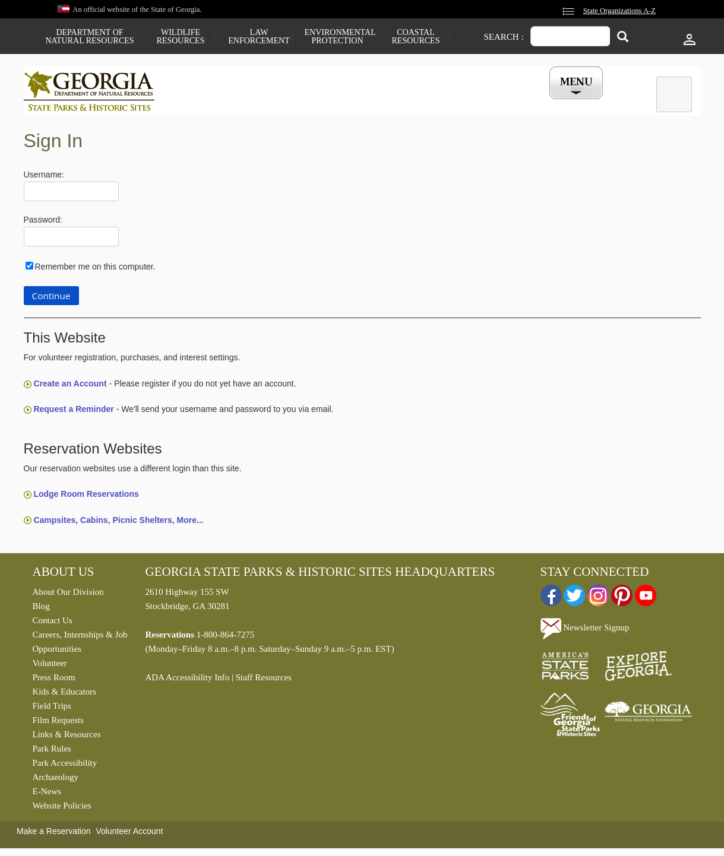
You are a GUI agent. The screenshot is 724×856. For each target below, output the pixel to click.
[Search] (623, 37)
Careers (351, 102)
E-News (47, 794)
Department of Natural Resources (89, 36)
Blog (41, 609)
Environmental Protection (338, 36)
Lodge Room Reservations (85, 497)
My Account (556, 102)
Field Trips (52, 709)
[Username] (71, 194)
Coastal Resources (416, 36)
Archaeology (55, 780)
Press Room (54, 680)
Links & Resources (67, 737)
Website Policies (62, 808)
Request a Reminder (73, 412)
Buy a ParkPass (424, 102)
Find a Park (207, 102)
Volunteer (50, 666)
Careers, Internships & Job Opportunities (80, 645)
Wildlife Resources (181, 36)
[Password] (71, 239)
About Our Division (68, 595)
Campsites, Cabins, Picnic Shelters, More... (118, 522)
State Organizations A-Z (619, 11)
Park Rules (52, 751)
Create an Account (69, 386)
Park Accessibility (65, 766)
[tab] (674, 94)
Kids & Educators (64, 694)
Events (493, 102)
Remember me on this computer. (95, 269)
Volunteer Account (129, 834)
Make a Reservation (54, 834)
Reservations (283, 102)
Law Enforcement (258, 36)
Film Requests (58, 723)
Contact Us (52, 623)
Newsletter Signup (585, 630)
